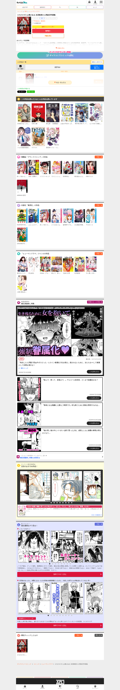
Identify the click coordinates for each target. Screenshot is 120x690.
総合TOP (25, 7)
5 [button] (60, 502)
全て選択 (20, 69)
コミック (19, 11)
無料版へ (48, 31)
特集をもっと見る (94, 302)
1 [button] (48, 502)
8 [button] (68, 502)
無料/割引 (42, 7)
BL (77, 7)
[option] (35, 486)
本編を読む (48, 36)
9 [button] (71, 502)
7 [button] (65, 502)
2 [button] (51, 502)
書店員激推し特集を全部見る (61, 457)
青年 (25, 11)
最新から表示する (97, 62)
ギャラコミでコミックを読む (60, 54)
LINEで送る (31, 91)
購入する (97, 67)
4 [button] (57, 502)
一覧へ (98, 157)
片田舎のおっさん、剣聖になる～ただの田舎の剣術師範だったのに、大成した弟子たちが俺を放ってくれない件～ (55, 580)
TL (60, 7)
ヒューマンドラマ (34, 11)
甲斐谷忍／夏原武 (39, 21)
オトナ (95, 7)
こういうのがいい (24, 529)
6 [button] (63, 502)
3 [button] (54, 502)
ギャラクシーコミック (24, 664)
